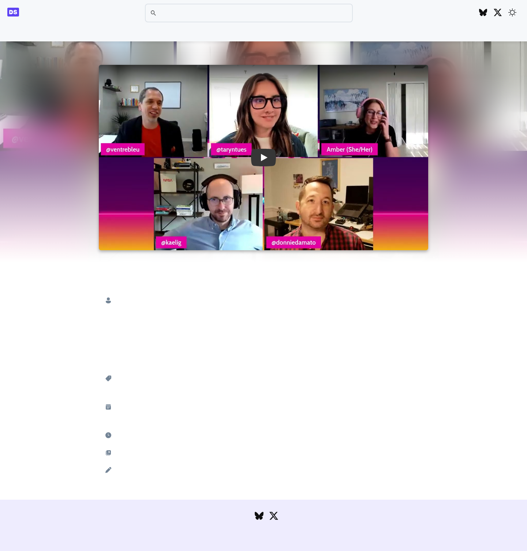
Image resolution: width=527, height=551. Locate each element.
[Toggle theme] (512, 12)
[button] (263, 157)
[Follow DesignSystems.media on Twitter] (497, 13)
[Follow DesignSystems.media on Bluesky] (483, 13)
